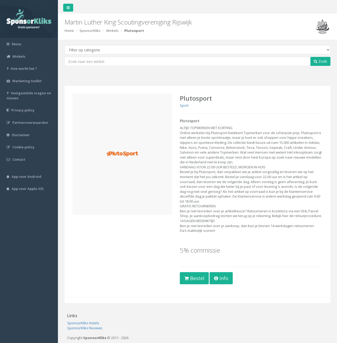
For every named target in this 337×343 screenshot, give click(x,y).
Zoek (320, 61)
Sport (184, 105)
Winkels (112, 30)
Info (221, 278)
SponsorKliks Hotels (83, 323)
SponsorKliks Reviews (84, 328)
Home (69, 30)
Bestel (194, 278)
